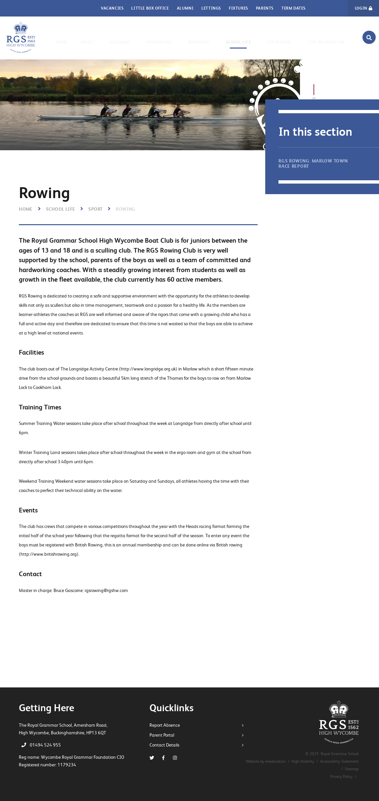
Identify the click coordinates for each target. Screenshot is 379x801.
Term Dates (293, 8)
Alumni (185, 8)
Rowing (125, 209)
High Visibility (302, 761)
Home (26, 209)
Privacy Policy (341, 776)
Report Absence (167, 725)
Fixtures (238, 8)
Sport (95, 209)
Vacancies (112, 8)
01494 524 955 (45, 745)
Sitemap (351, 769)
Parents (265, 8)
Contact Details (166, 745)
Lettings (211, 8)
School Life (60, 209)
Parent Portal (164, 735)
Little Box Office (150, 8)
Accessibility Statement (339, 761)
